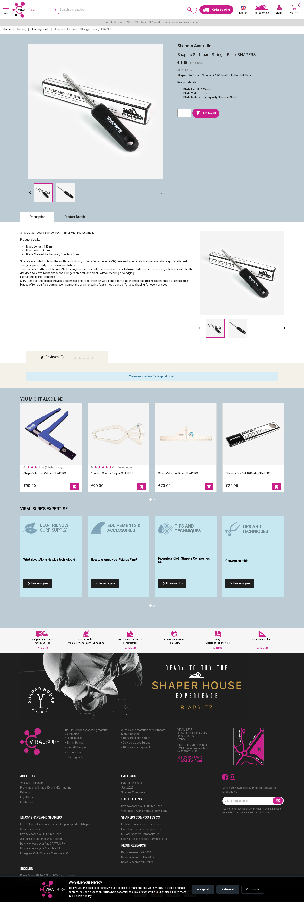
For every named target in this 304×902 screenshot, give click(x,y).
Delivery (25, 792)
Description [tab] (37, 217)
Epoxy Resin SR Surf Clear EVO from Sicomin (47, 875)
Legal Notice (27, 797)
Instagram (232, 777)
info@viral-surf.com (189, 760)
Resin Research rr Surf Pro (137, 862)
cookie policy (83, 896)
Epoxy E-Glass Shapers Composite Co (144, 838)
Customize (253, 889)
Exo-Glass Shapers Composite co (141, 829)
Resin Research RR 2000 (136, 852)
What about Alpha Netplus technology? (144, 810)
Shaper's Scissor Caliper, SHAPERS (112, 473)
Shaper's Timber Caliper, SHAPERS (44, 473)
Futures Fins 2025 (132, 782)
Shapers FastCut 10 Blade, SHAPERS (248, 473)
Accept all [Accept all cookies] (202, 889)
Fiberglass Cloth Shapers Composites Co (45, 853)
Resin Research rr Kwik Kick (137, 857)
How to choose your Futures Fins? (141, 806)
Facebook (225, 777)
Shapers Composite (133, 792)
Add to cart (206, 113)
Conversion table (30, 829)
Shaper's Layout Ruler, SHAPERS (178, 473)
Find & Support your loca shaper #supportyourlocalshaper (55, 824)
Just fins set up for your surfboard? (41, 838)
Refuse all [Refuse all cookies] (228, 889)
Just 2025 (127, 787)
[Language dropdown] (243, 11)
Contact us (26, 802)
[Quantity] (182, 113)
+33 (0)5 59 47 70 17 (189, 757)
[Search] (126, 10)
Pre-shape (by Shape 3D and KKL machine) (46, 787)
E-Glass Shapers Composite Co (140, 824)
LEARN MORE (42, 648)
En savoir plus (37, 583)
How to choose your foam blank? (40, 848)
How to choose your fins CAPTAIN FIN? (43, 843)
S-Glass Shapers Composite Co (140, 833)
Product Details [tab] (75, 217)
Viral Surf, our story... (32, 782)
